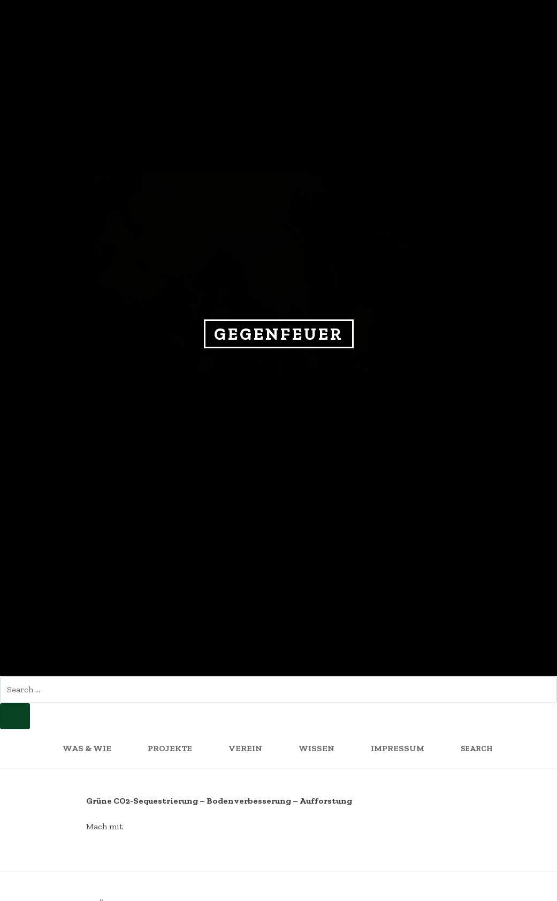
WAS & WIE (87, 748)
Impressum (397, 748)
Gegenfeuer (279, 334)
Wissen (316, 748)
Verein (245, 748)
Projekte (170, 748)
